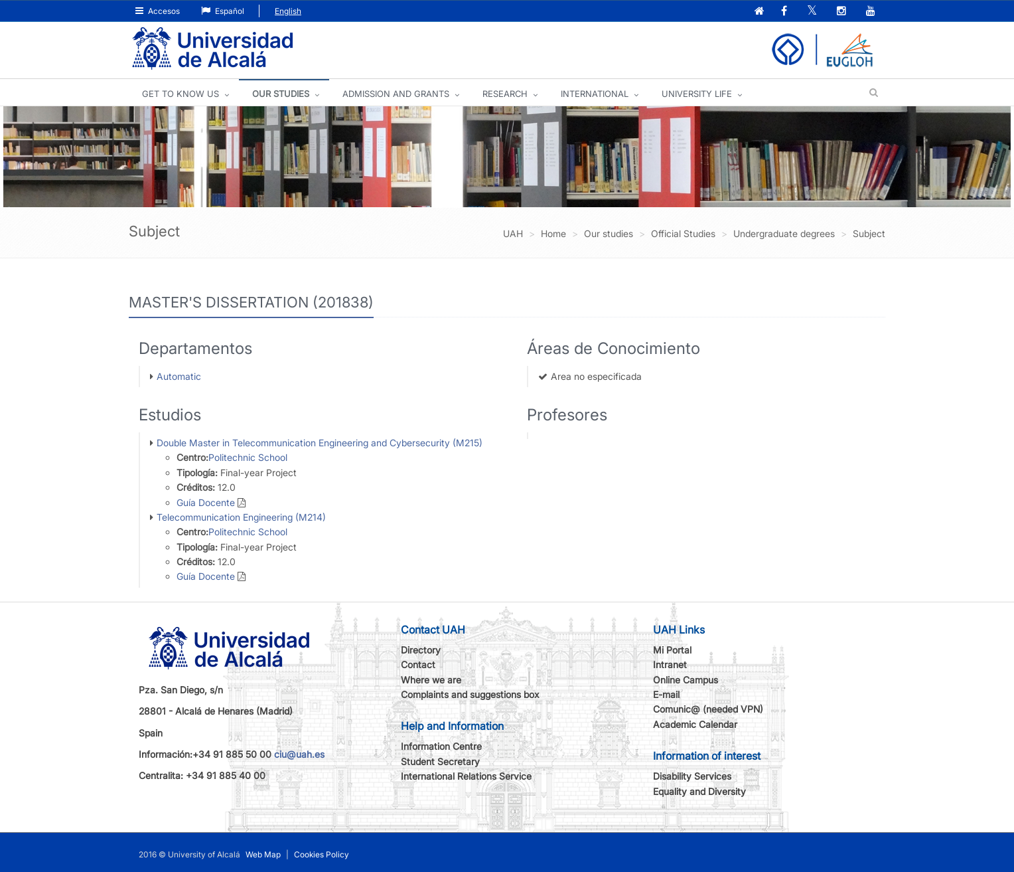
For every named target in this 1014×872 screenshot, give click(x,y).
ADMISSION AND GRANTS (395, 93)
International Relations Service (466, 776)
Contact (418, 664)
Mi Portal (672, 649)
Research (505, 93)
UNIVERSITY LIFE (697, 93)
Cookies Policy (321, 854)
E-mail (666, 694)
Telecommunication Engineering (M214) (241, 517)
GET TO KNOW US (180, 93)
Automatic (179, 376)
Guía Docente (206, 502)
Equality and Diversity (699, 791)
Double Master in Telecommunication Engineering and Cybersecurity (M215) (319, 442)
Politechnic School (247, 457)
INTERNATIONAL (594, 93)
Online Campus (685, 679)
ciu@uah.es (299, 754)
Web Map (263, 854)
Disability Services (692, 776)
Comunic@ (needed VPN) (708, 709)
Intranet (670, 664)
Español (222, 11)
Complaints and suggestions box (470, 694)
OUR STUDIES (280, 93)
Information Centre (441, 746)
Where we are (431, 679)
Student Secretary (440, 761)
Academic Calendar (695, 724)
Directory (421, 649)
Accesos (157, 11)
